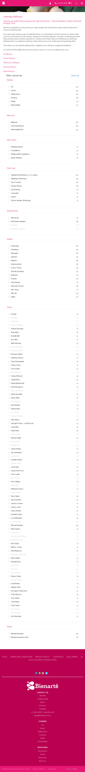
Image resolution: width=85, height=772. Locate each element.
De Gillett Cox (16, 401)
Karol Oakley (15, 481)
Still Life (14, 293)
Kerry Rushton (16, 500)
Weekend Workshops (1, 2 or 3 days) (24, 175)
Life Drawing (15, 189)
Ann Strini (14, 339)
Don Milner (15, 412)
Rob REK (14, 569)
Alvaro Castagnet (17, 325)
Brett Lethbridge (17, 347)
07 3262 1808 (62, 3)
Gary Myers (15, 420)
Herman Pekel (16, 438)
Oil (12, 87)
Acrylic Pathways (9, 58)
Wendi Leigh (15, 613)
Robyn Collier (16, 576)
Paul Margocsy (16, 551)
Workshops (42, 751)
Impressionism (16, 264)
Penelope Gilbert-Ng (18, 554)
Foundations (15, 150)
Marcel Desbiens (17, 525)
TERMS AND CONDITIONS (21, 657)
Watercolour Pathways (11, 63)
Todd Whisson (16, 594)
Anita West (15, 332)
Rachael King (15, 562)
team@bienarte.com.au (42, 716)
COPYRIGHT (58, 657)
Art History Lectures (18, 229)
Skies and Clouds (17, 286)
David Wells (15, 398)
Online (13, 197)
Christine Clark (16, 372)
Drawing (14, 98)
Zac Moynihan (16, 616)
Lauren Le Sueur (17, 503)
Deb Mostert (15, 405)
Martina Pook (15, 532)
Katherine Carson (17, 489)
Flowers (14, 279)
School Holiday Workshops (21, 200)
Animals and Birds (17, 271)
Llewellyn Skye (16, 514)
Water (13, 297)
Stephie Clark (15, 587)
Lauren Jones (16, 507)
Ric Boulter (15, 565)
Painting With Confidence (20, 154)
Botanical (14, 275)
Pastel (13, 101)
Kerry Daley (15, 496)
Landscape (15, 246)
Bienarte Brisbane (17, 634)
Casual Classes (16, 186)
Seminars (14, 225)
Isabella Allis (15, 445)
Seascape (14, 253)
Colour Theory (16, 268)
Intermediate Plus (17, 129)
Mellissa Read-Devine (18, 536)
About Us (42, 761)
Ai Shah (13, 314)
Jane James (15, 456)
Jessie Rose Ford (17, 471)
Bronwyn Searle (16, 354)
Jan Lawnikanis (16, 452)
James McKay (16, 449)
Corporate (14, 193)
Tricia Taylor (15, 605)
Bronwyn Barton (17, 350)
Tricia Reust (15, 602)
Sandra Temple (16, 580)
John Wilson (15, 478)
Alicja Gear (15, 321)
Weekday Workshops (19, 179)
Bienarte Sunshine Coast (19, 637)
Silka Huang (15, 609)
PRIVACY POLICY (42, 657)
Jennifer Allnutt (16, 460)
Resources (42, 758)
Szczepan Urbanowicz (19, 591)
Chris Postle (15, 369)
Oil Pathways (7, 54)
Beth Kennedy (16, 343)
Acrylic (13, 90)
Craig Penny (15, 380)
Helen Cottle (15, 434)
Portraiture (14, 249)
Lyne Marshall (16, 522)
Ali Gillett (14, 318)
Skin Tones (15, 290)
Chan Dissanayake (17, 361)
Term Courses (16, 182)
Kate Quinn (15, 485)
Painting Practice (17, 147)
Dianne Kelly (15, 409)
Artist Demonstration (18, 221)
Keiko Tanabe (16, 492)
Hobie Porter (15, 441)
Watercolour (15, 94)
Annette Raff (15, 336)
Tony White (15, 598)
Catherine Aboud (17, 358)
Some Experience (17, 126)
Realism (14, 260)
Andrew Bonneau (17, 329)
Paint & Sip (15, 218)
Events (42, 754)
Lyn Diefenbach (16, 518)
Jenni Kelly (15, 467)
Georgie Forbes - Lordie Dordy (22, 423)
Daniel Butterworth (17, 383)
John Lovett (15, 474)
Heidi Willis (15, 431)
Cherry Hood (15, 365)
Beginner (14, 122)
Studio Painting (16, 158)
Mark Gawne (15, 529)
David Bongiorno (17, 387)
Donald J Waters (17, 416)
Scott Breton (15, 583)
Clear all (75, 75)
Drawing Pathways (9, 67)
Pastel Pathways (9, 71)
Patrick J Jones (16, 547)
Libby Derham (16, 511)
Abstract (14, 257)
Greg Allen (15, 427)
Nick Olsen (15, 543)
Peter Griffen (15, 558)
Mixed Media (15, 105)
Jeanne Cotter (16, 463)
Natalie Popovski (17, 540)
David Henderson (17, 390)
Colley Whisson (17, 376)
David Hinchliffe (16, 394)
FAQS (4, 657)
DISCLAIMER (72, 657)
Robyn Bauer (15, 573)
